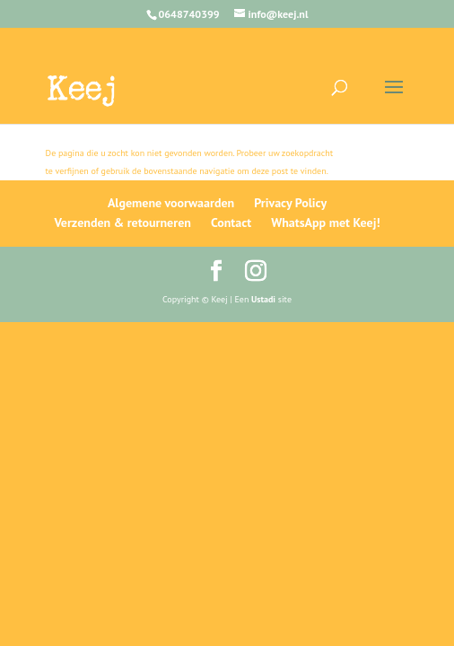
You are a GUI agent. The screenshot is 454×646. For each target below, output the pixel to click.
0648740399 (189, 14)
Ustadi (263, 299)
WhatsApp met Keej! (325, 222)
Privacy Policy (290, 203)
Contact (231, 222)
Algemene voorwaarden (171, 203)
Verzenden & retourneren (122, 222)
